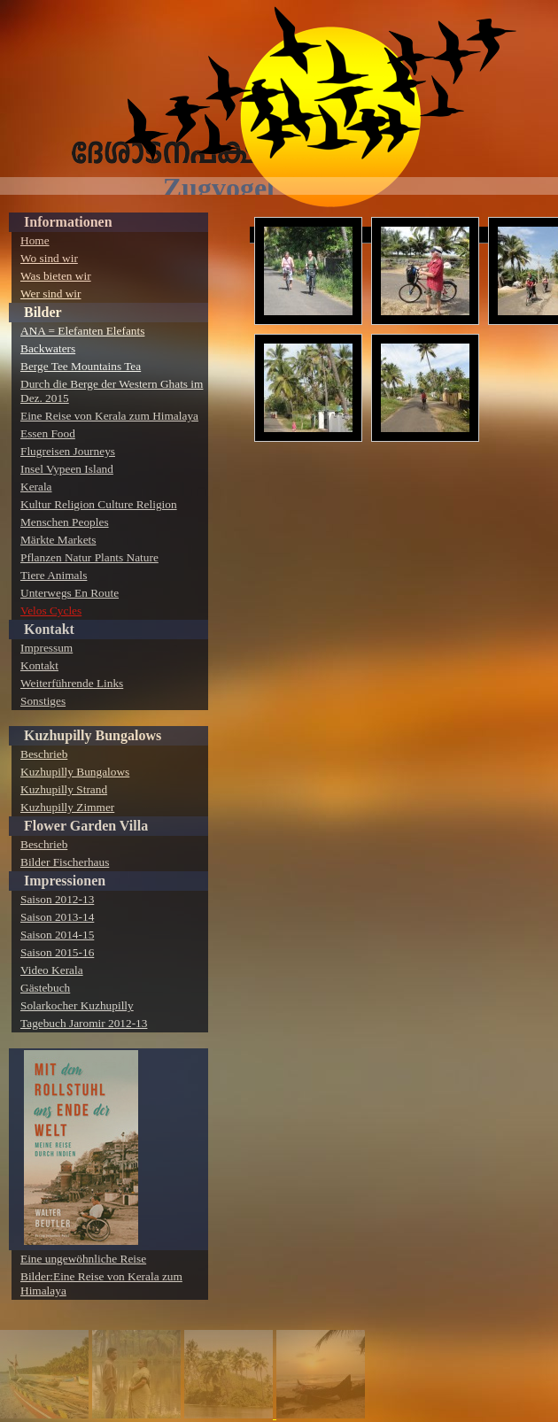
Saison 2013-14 (57, 917)
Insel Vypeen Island (66, 468)
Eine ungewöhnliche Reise (83, 1258)
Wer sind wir (50, 293)
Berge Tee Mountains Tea (80, 366)
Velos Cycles (50, 610)
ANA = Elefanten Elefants (82, 330)
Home (35, 240)
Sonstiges (43, 700)
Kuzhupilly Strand (63, 789)
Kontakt (49, 629)
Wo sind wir (49, 258)
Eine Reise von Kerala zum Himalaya (109, 415)
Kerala (36, 486)
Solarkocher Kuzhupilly (77, 1005)
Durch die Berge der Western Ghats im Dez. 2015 (111, 391)
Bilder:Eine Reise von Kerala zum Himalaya (101, 1283)
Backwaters (47, 348)
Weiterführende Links (71, 683)
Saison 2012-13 (57, 899)
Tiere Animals (53, 575)
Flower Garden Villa (86, 825)
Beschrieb (43, 754)
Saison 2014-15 (57, 934)
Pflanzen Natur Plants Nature (89, 557)
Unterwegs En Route (69, 592)
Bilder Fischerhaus (64, 862)
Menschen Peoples (64, 522)
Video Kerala (51, 970)
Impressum (46, 647)
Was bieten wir (55, 275)
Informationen (68, 221)
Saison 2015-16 (57, 952)
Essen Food (47, 433)
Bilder (43, 312)
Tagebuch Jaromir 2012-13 (83, 1023)
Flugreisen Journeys (67, 451)
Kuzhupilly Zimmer (67, 807)
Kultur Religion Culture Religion (98, 504)
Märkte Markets (58, 539)
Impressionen (64, 880)
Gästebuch (45, 987)
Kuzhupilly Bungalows (92, 735)
